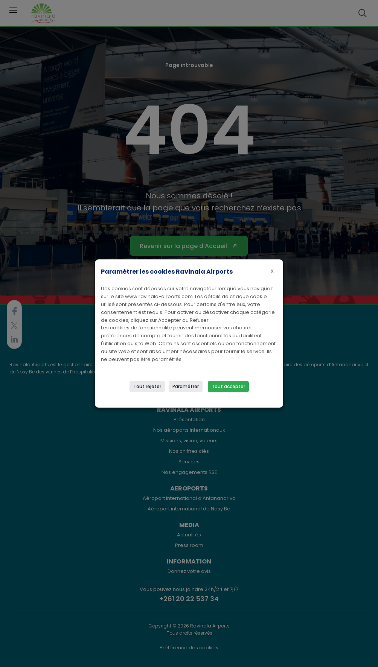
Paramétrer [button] (185, 386)
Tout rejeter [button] (147, 386)
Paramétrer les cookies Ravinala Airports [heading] (167, 271)
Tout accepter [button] (228, 386)
